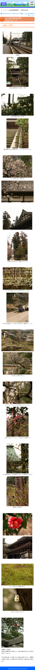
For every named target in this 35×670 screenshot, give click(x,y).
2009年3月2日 (5, 13)
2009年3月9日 (24, 10)
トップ (5, 10)
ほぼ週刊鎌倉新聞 (13, 10)
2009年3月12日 (17, 13)
